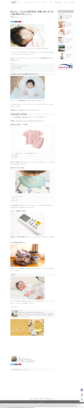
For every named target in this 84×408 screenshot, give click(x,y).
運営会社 (31, 398)
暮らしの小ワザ (44, 2)
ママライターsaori (22, 17)
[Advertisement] (32, 345)
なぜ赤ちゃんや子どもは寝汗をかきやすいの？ (20, 65)
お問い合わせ (41, 398)
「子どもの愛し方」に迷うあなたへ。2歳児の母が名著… (69, 32)
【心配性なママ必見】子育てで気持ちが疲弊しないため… (69, 16)
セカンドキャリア (37, 2)
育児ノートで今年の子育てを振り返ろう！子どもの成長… (69, 24)
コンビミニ (16, 198)
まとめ (12, 69)
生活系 (11, 17)
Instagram (81, 395)
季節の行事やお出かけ (58, 2)
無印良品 (16, 155)
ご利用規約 (36, 398)
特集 (65, 2)
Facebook (81, 391)
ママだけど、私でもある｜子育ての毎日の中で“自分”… (69, 40)
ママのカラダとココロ (27, 2)
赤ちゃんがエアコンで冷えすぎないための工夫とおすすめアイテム (31, 312)
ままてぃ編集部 (71, 2)
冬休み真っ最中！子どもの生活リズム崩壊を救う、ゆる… (69, 55)
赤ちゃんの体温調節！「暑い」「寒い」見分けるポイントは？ (28, 110)
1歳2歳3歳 (15, 17)
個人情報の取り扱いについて (49, 398)
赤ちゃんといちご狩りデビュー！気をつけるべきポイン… (69, 47)
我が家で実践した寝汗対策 (16, 67)
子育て (51, 2)
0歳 (13, 17)
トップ (20, 2)
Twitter (82, 400)
